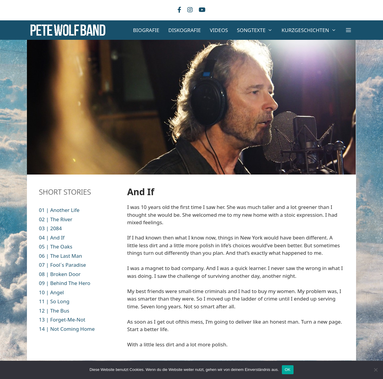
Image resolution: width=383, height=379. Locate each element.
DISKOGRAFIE (184, 30)
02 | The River (55, 219)
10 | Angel (51, 292)
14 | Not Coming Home (67, 328)
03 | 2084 (50, 228)
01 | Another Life (59, 210)
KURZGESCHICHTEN (311, 30)
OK (288, 369)
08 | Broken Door (59, 274)
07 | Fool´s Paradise (62, 264)
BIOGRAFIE (146, 30)
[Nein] (376, 370)
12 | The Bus (54, 310)
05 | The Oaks (55, 246)
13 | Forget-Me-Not (62, 319)
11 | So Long (54, 301)
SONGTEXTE (257, 30)
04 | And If (52, 237)
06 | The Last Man (60, 255)
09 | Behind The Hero (64, 283)
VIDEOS (219, 30)
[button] (348, 30)
